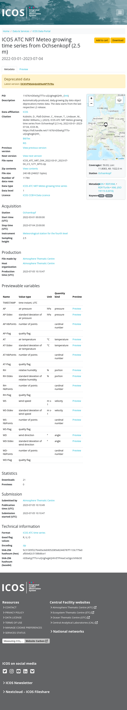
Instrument (8, 233)
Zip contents (9, 168)
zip (24, 545)
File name (7, 160)
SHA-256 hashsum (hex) (10, 551)
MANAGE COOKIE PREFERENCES (23, 627)
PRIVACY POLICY (14, 612)
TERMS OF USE (13, 622)
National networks (68, 631)
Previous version (7, 149)
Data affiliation (10, 111)
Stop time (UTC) (7, 227)
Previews (7, 484)
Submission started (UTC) (9, 515)
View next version (32, 155)
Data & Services (21, 31)
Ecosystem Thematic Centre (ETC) (72, 612)
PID (4, 95)
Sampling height (7, 239)
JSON (101, 184)
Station (6, 212)
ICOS (25, 111)
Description (8, 100)
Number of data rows (8, 179)
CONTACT (10, 607)
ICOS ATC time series (34, 532)
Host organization (9, 265)
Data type (7, 186)
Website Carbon (35, 641)
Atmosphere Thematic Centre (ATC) (73, 607)
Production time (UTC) (8, 273)
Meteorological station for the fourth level (45, 233)
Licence (6, 195)
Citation (6, 116)
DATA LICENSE (13, 617)
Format (6, 532)
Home (6, 31)
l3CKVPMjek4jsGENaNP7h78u (37, 83)
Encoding (7, 545)
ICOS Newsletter (19, 683)
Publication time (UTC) (8, 506)
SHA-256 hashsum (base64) (7, 562)
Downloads (8, 479)
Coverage (94, 165)
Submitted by (9, 500)
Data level (7, 190)
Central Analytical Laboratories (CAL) (73, 622)
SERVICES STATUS (15, 632)
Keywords (94, 195)
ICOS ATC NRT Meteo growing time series (45, 186)
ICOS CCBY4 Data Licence (36, 195)
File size (6, 173)
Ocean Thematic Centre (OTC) (70, 617)
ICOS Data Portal (41, 31)
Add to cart (102, 40)
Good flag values (7, 539)
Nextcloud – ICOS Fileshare (28, 691)
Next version (9, 155)
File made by (9, 258)
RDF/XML (111, 184)
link (66, 95)
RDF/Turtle (104, 187)
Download (117, 40)
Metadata (9, 69)
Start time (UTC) (8, 219)
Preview (24, 69)
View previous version (34, 147)
